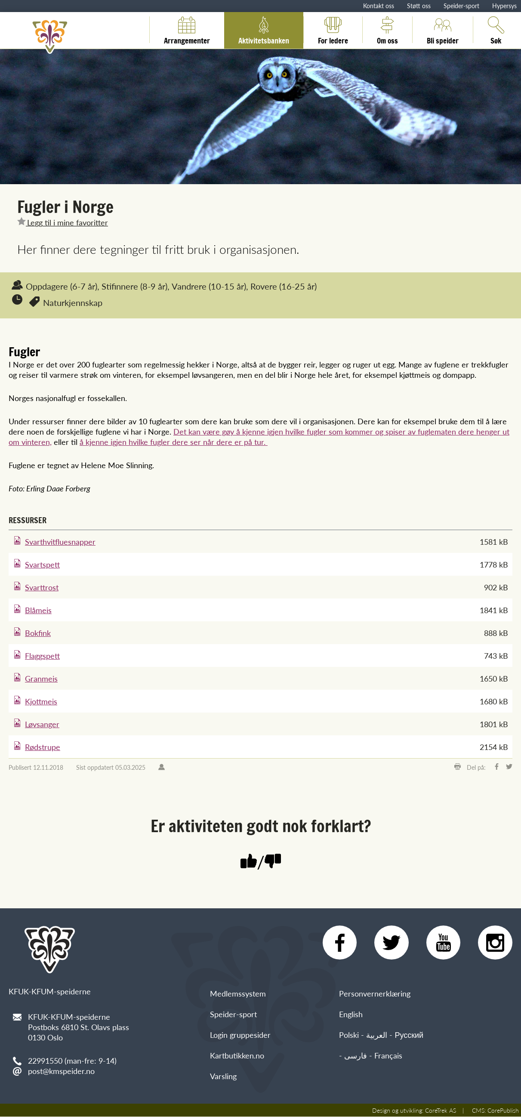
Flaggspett (42, 655)
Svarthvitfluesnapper (60, 541)
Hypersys (504, 5)
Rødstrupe (42, 746)
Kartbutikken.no (237, 1055)
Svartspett (42, 564)
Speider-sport (461, 5)
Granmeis (41, 678)
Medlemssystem (238, 993)
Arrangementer (187, 29)
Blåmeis (38, 610)
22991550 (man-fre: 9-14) (72, 1060)
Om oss (387, 29)
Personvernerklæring (374, 993)
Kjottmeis (41, 701)
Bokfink (38, 632)
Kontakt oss (378, 5)
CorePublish (503, 1110)
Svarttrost (42, 587)
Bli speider (443, 29)
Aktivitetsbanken (263, 29)
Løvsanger (42, 724)
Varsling (223, 1076)
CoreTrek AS (440, 1110)
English (351, 1014)
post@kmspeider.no (61, 1070)
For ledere (333, 29)
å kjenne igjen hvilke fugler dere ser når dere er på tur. (174, 441)
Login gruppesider (240, 1035)
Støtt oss (419, 5)
